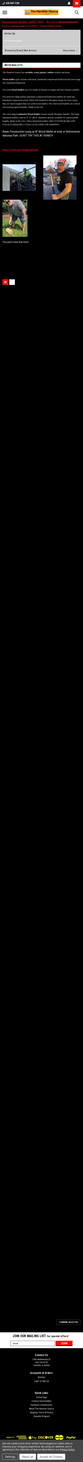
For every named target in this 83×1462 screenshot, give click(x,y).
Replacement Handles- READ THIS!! (23, 22)
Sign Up (45, 1381)
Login (36, 1381)
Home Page (41, 1397)
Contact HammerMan (41, 1401)
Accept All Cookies (51, 1457)
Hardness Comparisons (41, 1405)
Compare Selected (68, 1322)
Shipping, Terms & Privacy (41, 1412)
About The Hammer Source (41, 1409)
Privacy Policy (67, 1449)
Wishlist (41, 1377)
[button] (41, 50)
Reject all (27, 1457)
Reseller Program (42, 1416)
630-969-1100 (10, 3)
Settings (10, 1457)
